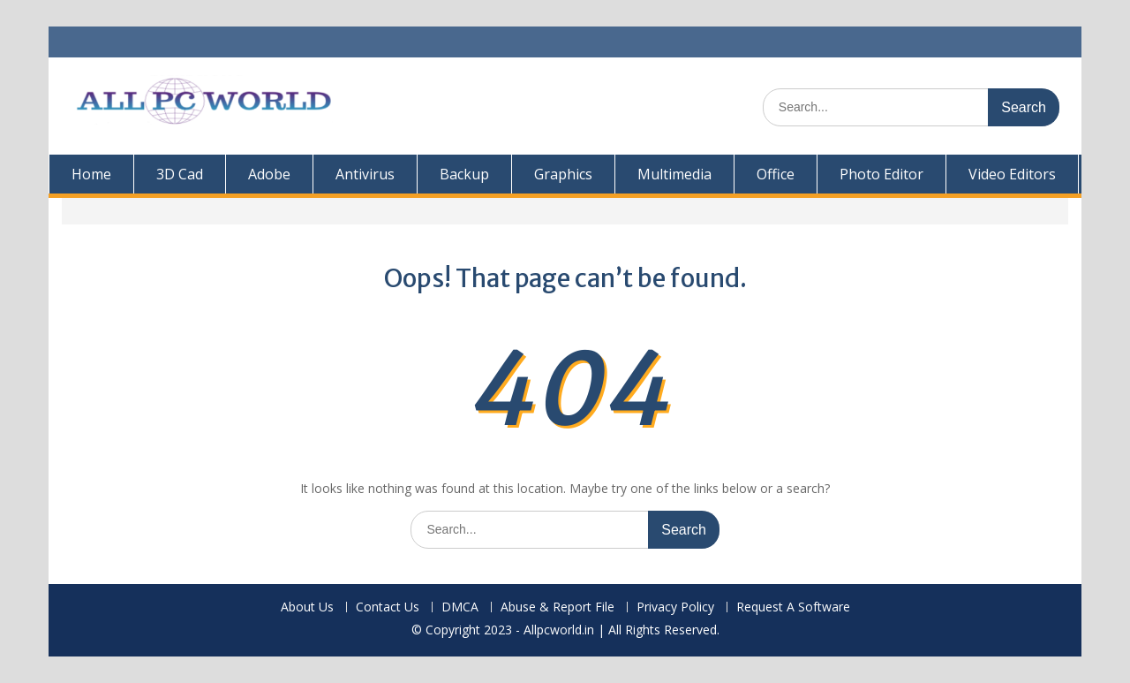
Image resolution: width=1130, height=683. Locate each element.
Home (91, 174)
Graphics (563, 174)
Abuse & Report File (557, 607)
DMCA (459, 607)
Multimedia (674, 174)
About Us (307, 607)
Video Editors (1012, 174)
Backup (464, 174)
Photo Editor (881, 174)
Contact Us (387, 607)
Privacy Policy (675, 607)
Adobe (269, 174)
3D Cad (179, 174)
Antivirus (365, 174)
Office (776, 174)
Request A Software (793, 607)
